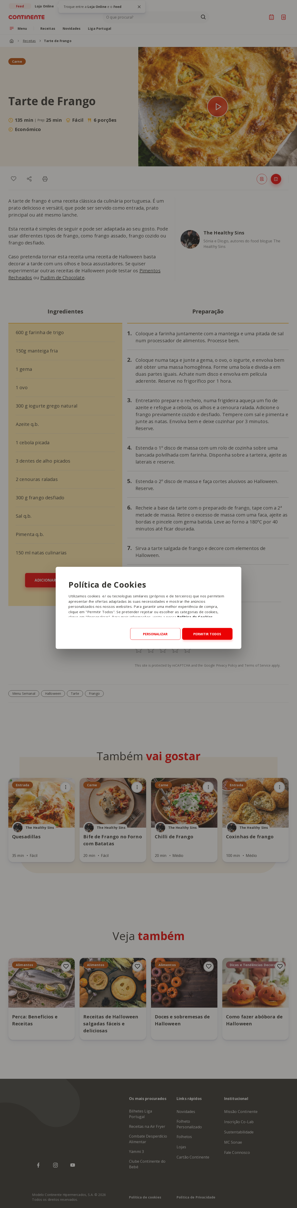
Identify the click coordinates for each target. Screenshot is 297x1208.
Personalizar (155, 634)
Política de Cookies (195, 617)
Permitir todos (207, 634)
